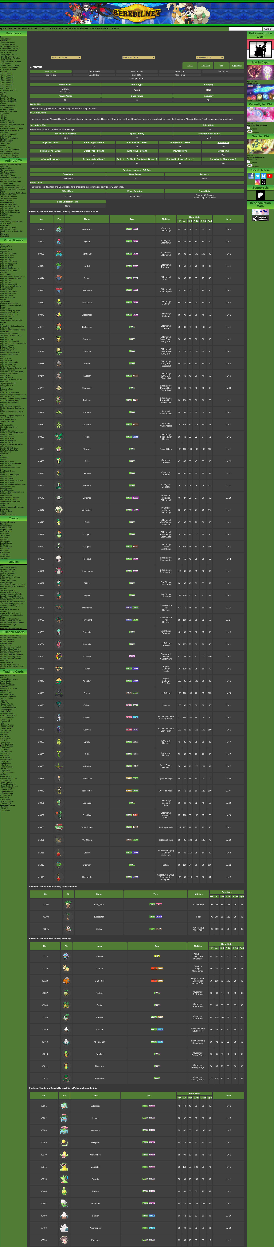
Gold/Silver (4, 458)
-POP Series (5, 757)
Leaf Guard (166, 524)
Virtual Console (6, 496)
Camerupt (99, 981)
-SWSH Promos (6, 752)
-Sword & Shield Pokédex (10, 58)
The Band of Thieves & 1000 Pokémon (11, 336)
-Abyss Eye (4, 761)
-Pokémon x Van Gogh (8, 134)
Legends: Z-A (5, 252)
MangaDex (4, 524)
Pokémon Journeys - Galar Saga (12, 187)
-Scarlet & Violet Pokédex (10, 66)
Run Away (165, 267)
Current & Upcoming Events (11, 149)
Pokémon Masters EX (8, 263)
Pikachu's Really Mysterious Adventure (11, 659)
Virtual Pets (4, 503)
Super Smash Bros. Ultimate (11, 320)
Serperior (87, 485)
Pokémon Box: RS (7, 439)
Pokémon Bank (6, 328)
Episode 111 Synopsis (257, 126)
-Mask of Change (6, 794)
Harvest (166, 439)
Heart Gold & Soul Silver (9, 393)
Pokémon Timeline (7, 121)
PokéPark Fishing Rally (9, 450)
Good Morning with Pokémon (11, 222)
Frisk (166, 608)
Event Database (6, 151)
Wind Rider (198, 930)
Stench (166, 279)
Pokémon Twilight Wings (9, 206)
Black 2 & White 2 (7, 360)
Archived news (5, 39)
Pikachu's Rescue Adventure (11, 638)
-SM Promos (5, 753)
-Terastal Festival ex (7, 784)
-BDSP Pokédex (6, 60)
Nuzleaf (87, 376)
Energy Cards (5, 683)
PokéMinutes (5, 218)
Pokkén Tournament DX (9, 315)
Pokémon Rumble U (8, 366)
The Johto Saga (6, 174)
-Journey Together (7, 706)
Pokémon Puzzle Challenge (10, 463)
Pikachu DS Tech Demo (9, 448)
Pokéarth (116, 28)
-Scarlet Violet (5, 729)
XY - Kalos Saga (6, 183)
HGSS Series (5, 549)
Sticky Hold (166, 855)
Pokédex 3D (5, 376)
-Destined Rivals (6, 704)
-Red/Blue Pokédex (7, 43)
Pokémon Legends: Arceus (10, 278)
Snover (99, 1029)
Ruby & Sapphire (6, 425)
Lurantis (87, 644)
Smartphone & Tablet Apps (10, 501)
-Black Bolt (4, 700)
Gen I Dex (180, 75)
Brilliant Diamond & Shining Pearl (12, 276)
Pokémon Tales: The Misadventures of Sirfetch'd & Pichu (11, 231)
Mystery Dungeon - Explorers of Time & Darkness (12, 417)
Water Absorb (166, 413)
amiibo (2, 505)
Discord (44, 28)
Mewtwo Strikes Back (8, 569)
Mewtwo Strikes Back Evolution (12, 623)
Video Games (13, 240)
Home (17, 28)
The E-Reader (5, 452)
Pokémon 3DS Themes (9, 500)
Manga (13, 518)
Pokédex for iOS (6, 385)
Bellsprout (87, 302)
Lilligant (87, 534)
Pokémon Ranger (7, 442)
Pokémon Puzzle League (9, 475)
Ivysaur (87, 241)
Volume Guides (6, 532)
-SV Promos (5, 750)
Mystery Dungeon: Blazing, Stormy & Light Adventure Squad (13, 399)
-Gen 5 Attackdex (6, 81)
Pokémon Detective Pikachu (11, 628)
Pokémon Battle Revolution (10, 406)
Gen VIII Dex (94, 71)
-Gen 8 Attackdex (6, 87)
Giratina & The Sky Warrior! (10, 592)
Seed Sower (166, 765)
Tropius (87, 437)
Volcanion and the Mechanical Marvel (11, 616)
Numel (100, 968)
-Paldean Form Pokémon (9, 157)
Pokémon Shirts (6, 142)
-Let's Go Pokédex (7, 56)
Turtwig (99, 993)
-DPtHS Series (5, 738)
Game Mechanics (7, 107)
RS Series (4, 539)
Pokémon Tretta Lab (8, 364)
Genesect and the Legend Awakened (10, 606)
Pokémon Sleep (6, 267)
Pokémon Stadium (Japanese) (11, 480)
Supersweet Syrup (165, 850)
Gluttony (166, 304)
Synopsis (252, 163)
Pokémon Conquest (7, 370)
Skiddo (87, 583)
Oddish (87, 266)
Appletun (87, 681)
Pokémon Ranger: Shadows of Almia (11, 413)
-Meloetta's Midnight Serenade (11, 604)
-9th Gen (3, 115)
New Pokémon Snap (8, 294)
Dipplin (87, 853)
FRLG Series (5, 541)
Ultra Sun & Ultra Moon (9, 303)
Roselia (95, 1179)
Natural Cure (166, 449)
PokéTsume (4, 237)
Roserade (95, 1203)
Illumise (99, 956)
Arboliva (87, 766)
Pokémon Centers (7, 123)
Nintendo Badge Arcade (9, 355)
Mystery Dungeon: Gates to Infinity (13, 368)
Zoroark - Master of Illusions (11, 596)
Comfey (87, 656)
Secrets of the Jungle (8, 625)
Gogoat (87, 595)
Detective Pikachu (7, 316)
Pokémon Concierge (8, 227)
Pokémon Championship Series (12, 125)
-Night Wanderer (6, 792)
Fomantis (87, 632)
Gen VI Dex (180, 71)
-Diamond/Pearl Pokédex (9, 48)
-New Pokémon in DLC (9, 155)
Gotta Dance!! (5, 645)
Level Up (206, 65)
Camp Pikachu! (6, 643)
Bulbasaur (87, 229)
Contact (35, 28)
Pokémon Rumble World (9, 341)
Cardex (3, 104)
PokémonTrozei (6, 446)
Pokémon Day (5, 136)
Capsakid (87, 803)
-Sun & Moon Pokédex (8, 54)
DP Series (4, 545)
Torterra (99, 1017)
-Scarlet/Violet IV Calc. (8, 109)
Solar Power (166, 339)
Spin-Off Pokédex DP (8, 100)
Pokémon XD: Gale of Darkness (12, 433)
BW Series (4, 551)
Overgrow (165, 228)
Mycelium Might (166, 778)
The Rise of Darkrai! (7, 590)
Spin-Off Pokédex (7, 98)
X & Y (2, 324)
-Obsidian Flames (7, 725)
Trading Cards (13, 671)
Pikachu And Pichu (7, 639)
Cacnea (87, 412)
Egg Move (237, 65)
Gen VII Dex (137, 71)
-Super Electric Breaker (9, 786)
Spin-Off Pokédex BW (8, 102)
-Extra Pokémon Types (9, 679)
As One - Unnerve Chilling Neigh (166, 717)
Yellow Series (5, 535)
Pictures (253, 133)
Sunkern (87, 339)
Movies (13, 561)
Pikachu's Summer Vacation (11, 636)
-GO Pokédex (5, 64)
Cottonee (87, 498)
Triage (166, 656)
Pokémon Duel (5, 351)
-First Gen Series (6, 744)
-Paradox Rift (5, 721)
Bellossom (87, 327)
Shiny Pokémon (6, 201)
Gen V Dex (223, 71)
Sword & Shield (6, 275)
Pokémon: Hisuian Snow (9, 210)
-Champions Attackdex (8, 90)
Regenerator (166, 560)
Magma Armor (197, 978)
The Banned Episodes (8, 199)
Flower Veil (166, 654)
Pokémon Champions (8, 254)
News (2, 37)
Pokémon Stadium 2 (8, 461)
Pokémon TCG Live (7, 297)
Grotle (99, 1005)
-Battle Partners (6, 782)
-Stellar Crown (5, 712)
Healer (166, 328)
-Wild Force (4, 797)
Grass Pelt (166, 584)
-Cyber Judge (5, 799)
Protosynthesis (166, 827)
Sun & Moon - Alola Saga (9, 185)
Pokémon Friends (7, 257)
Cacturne (87, 424)
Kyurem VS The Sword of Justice (12, 602)
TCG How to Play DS (8, 383)
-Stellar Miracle (6, 790)
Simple (198, 968)
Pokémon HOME (6, 280)
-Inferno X (4, 769)
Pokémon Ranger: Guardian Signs (13, 395)
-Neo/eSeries (5, 742)
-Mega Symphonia (7, 773)
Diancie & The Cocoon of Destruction (9, 610)
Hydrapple (87, 877)
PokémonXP (5, 127)
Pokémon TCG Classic (9, 689)
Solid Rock (198, 981)
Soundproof (197, 1031)
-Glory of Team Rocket (8, 778)
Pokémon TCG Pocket (8, 271)
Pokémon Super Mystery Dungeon (13, 343)
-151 (2, 723)
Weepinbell (87, 315)
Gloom (87, 278)
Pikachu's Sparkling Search (10, 657)
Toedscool (87, 778)
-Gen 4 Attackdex (6, 79)
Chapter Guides (6, 530)
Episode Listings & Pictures (10, 164)
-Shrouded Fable (6, 713)
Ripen (166, 666)
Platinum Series (6, 547)
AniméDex (4, 166)
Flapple (87, 669)
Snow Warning (198, 1028)
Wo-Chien (87, 840)
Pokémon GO (5, 259)
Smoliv (87, 742)
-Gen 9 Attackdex (6, 88)
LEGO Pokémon (6, 140)
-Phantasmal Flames (8, 696)
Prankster (165, 495)
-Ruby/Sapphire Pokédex (9, 46)
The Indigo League (7, 170)
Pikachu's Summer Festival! (10, 647)
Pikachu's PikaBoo (7, 641)
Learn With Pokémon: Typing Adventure (11, 380)
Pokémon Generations (8, 204)
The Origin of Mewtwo (8, 567)
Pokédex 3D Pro (6, 377)
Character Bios (6, 168)
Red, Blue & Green (7, 471)
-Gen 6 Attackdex (6, 83)
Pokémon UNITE (6, 265)
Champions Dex (137, 78)
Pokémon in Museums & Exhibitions (9, 131)
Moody (166, 817)
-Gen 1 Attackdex (6, 73)
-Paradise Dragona (7, 788)
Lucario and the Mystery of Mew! (12, 585)
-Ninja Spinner (5, 763)
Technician (166, 402)
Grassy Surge (197, 1055)
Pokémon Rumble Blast (9, 374)
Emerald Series (6, 543)
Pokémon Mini (5, 465)
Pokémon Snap (6, 477)
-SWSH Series (5, 731)
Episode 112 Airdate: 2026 (256, 157)
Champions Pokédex (100, 28)
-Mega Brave (5, 771)
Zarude (87, 693)
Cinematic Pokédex (7, 106)
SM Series (4, 558)
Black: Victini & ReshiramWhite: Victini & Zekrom (12, 599)
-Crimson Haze (6, 795)
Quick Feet (166, 390)
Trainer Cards (5, 681)
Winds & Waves (6, 246)
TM (221, 65)
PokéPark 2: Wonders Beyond (11, 372)
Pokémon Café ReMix (8, 261)
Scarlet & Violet (6, 250)
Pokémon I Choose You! (9, 619)
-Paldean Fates (6, 719)
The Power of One (7, 571)
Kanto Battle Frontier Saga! (10, 178)
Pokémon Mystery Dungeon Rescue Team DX (10, 287)
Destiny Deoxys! (6, 583)
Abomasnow (99, 1042)
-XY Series (4, 734)
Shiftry (99, 929)
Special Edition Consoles (9, 498)
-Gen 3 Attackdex (6, 77)
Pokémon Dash (6, 435)
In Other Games (6, 494)
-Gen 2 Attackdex (6, 75)
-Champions (5, 113)
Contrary (166, 462)
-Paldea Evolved (6, 727)
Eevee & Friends (6, 662)
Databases (13, 33)
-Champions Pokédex (8, 69)
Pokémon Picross (7, 345)
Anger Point (197, 983)
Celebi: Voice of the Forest (10, 577)
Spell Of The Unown (7, 573)
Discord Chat (5, 148)
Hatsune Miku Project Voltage (11, 128)
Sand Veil (166, 411)
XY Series (4, 554)
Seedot (87, 363)
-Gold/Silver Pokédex (8, 45)
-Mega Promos (5, 748)
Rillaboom (99, 1078)
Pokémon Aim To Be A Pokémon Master (12, 190)
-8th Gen (3, 117)
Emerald (3, 429)
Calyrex (87, 705)
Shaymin (87, 449)
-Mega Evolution (6, 698)
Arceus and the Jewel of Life (11, 594)
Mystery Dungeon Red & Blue (11, 444)
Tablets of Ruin (166, 840)
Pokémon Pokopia (7, 255)
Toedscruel (87, 791)
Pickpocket (166, 366)
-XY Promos (4, 755)
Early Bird (165, 341)
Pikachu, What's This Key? (10, 664)
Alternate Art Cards (7, 685)
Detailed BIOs (5, 528)
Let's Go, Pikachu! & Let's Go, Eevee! (11, 306)
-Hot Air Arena (5, 780)
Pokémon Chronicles (8, 195)
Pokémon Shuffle (6, 339)
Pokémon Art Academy (9, 334)
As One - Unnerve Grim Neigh (166, 729)
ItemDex (3, 92)
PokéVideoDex (5, 220)
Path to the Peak (6, 216)
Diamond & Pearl (6, 389)
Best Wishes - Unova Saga (10, 181)
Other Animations (6, 223)
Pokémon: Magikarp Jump (10, 311)
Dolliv (87, 754)
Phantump (87, 608)
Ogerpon (87, 865)
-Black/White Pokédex (8, 50)
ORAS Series (5, 556)
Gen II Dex (137, 75)
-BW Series (4, 736)
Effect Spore (166, 291)
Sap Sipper (166, 582)
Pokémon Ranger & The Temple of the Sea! (13, 587)
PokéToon (4, 214)
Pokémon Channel (7, 437)
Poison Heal (165, 388)
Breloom (87, 400)
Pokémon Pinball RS (8, 440)
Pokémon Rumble (7, 397)
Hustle (166, 547)
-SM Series (4, 733)
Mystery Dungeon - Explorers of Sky (12, 409)
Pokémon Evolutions (8, 208)
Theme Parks (5, 144)
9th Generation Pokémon (9, 153)
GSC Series (4, 537)
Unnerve (166, 705)
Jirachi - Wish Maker (8, 581)
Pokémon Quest (6, 318)
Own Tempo (166, 522)
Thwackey (99, 1066)
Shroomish (87, 388)
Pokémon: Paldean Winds (10, 212)
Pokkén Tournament (7, 349)
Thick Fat (166, 683)
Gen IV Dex (50, 75)
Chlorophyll (166, 230)
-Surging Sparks (6, 710)
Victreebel (95, 1167)
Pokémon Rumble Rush (9, 313)
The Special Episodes (8, 197)
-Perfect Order (5, 692)
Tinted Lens (197, 956)
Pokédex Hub (56, 28)
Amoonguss (86, 571)
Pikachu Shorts (13, 632)
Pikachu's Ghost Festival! (9, 649)
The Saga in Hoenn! (7, 176)
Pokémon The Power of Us (10, 621)
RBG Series (4, 533)
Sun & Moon (5, 301)
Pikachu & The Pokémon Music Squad (12, 667)
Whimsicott (87, 510)
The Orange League (8, 172)
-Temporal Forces (7, 717)
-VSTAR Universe (7, 801)
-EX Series (4, 740)
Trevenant (87, 620)
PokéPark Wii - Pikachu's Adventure (9, 403)
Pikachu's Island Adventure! (10, 651)
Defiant (165, 865)
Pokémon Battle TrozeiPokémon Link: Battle (12, 331)
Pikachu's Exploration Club (10, 653)
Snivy (87, 461)
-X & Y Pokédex (6, 52)
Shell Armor (197, 994)
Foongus (87, 559)
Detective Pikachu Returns (10, 269)
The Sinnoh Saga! (7, 180)
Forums (25, 28)
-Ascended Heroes (7, 694)
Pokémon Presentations (9, 138)
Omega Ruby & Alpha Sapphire (12, 326)
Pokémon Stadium (7, 482)
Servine (87, 473)
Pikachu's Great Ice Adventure (11, 655)
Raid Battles (5, 687)
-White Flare (5, 702)
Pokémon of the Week (8, 111)
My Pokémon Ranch (8, 419)
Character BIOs (6, 526)
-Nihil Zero (4, 765)
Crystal (3, 459)
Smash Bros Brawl (7, 421)
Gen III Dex (94, 75)
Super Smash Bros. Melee (10, 467)
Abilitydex (4, 96)
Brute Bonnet (87, 827)
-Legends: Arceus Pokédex (10, 62)
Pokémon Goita (6, 511)
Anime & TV (13, 160)
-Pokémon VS (5, 803)
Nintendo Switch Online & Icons (12, 507)
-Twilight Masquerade (8, 715)
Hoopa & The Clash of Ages (10, 613)
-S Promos (4, 809)
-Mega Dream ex (6, 767)
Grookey (100, 1054)
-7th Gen (3, 119)
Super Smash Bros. (7, 486)
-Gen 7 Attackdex (6, 85)
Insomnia (166, 803)
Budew (95, 1191)
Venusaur (87, 254)
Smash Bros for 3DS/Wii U (10, 353)
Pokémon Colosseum (8, 431)
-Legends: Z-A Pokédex (9, 67)
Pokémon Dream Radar (9, 362)
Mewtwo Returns (6, 575)
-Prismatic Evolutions (8, 708)
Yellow (2, 473)
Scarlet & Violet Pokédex (76, 28)
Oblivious (198, 954)
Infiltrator (166, 498)
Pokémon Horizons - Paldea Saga (13, 193)
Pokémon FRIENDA (7, 515)
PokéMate (4, 454)
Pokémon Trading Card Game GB (13, 484)
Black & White (5, 358)
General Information (7, 522)
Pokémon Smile (6, 290)
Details (190, 66)
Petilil (86, 522)
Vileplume (87, 290)
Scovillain (87, 815)
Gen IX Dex (50, 71)
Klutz (166, 805)
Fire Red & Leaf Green (9, 427)
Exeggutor (99, 904)
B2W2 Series (5, 553)
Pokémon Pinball (6, 479)
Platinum (3, 391)
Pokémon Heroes (7, 579)
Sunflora (87, 351)
